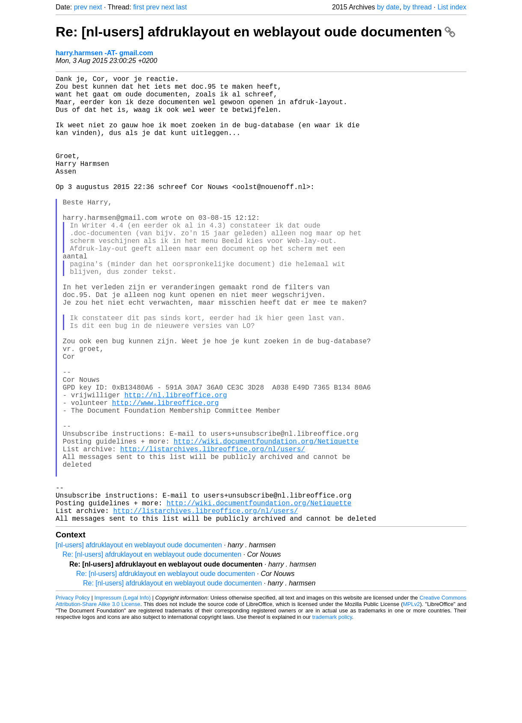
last (181, 7)
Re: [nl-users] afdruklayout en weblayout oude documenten (255, 31)
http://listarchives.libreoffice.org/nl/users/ (212, 532)
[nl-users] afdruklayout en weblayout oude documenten (139, 644)
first (138, 7)
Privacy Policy (73, 697)
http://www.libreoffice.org (165, 476)
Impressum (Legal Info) (122, 697)
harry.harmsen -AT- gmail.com (104, 53)
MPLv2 (411, 703)
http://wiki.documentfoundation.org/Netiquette (266, 523)
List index (451, 7)
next (95, 7)
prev (80, 7)
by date (388, 7)
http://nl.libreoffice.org (176, 466)
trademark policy (332, 716)
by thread (417, 7)
